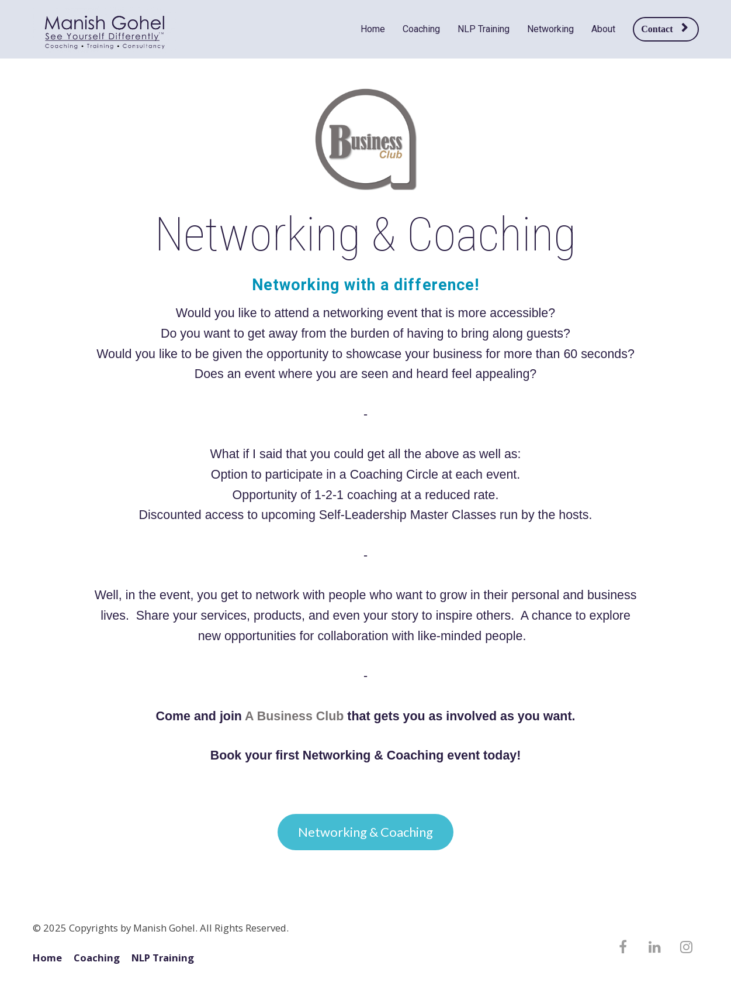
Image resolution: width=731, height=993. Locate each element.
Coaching (421, 29)
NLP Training (484, 29)
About (603, 29)
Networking (550, 29)
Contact (664, 28)
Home (373, 29)
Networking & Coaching (365, 832)
